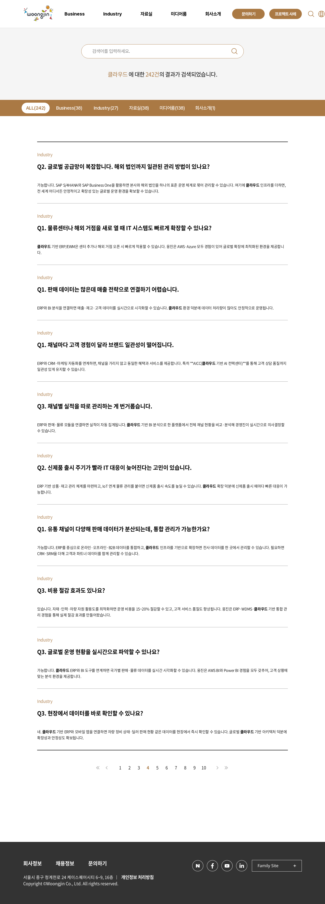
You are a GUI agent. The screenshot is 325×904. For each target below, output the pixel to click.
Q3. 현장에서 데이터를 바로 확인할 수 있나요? (90, 713)
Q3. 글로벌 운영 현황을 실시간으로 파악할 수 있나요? (98, 651)
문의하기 (97, 863)
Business (75, 14)
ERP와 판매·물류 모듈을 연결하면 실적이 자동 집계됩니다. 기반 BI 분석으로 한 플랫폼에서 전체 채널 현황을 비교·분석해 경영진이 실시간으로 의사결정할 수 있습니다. (161, 427)
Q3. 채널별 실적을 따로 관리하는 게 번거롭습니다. (94, 406)
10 (204, 767)
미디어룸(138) (172, 108)
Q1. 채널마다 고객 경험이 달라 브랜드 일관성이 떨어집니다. (105, 344)
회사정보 (32, 863)
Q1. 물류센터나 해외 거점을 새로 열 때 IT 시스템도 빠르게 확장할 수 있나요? (124, 228)
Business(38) (69, 108)
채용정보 (65, 863)
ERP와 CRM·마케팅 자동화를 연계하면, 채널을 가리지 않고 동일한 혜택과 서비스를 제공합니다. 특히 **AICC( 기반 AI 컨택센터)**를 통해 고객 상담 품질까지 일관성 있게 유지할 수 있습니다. (161, 366)
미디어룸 (179, 14)
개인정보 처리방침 (137, 877)
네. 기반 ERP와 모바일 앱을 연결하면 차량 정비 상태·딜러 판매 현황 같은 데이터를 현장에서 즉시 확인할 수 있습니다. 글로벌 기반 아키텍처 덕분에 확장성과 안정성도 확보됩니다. (162, 734)
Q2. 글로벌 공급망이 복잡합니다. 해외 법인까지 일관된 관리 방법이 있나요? (123, 166)
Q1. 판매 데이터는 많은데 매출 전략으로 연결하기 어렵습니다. (108, 289)
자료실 (146, 14)
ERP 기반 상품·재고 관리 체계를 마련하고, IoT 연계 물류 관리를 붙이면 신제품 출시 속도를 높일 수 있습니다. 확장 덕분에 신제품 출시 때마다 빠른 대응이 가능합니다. (162, 489)
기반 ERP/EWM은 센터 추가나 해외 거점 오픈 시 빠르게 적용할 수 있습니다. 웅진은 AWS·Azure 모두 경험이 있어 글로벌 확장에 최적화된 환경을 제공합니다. (160, 249)
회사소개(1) (205, 108)
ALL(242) (36, 108)
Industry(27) (106, 108)
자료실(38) (139, 108)
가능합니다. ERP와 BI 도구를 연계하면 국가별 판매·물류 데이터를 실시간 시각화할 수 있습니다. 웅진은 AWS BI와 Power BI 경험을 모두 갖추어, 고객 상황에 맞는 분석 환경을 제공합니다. (162, 673)
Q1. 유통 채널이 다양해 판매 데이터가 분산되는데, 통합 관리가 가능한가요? (123, 529)
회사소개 (213, 14)
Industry (112, 14)
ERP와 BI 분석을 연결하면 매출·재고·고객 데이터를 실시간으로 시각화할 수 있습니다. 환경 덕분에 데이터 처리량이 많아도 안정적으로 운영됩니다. (155, 308)
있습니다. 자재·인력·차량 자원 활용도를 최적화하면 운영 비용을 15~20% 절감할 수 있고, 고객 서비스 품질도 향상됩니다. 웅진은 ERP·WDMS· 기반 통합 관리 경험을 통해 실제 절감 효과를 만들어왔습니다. (162, 612)
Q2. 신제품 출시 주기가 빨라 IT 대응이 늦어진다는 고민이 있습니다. (114, 467)
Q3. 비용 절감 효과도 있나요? (71, 590)
